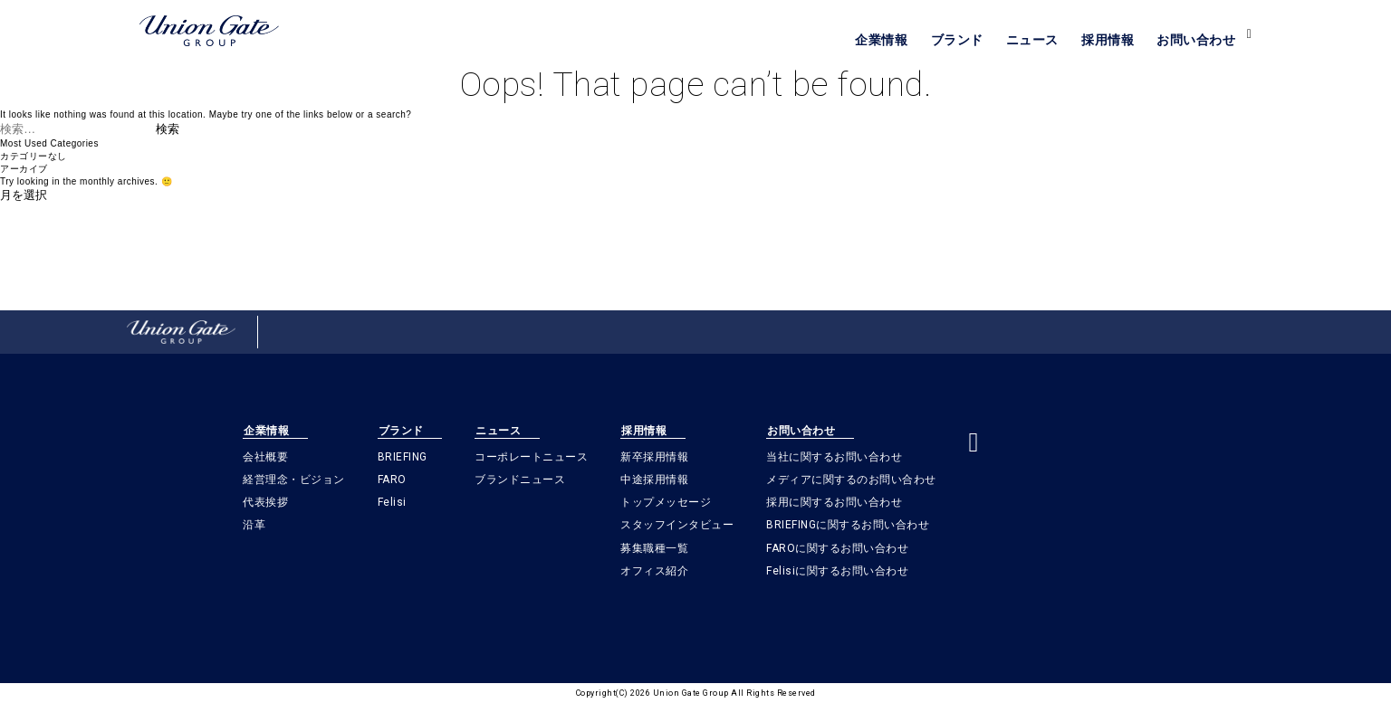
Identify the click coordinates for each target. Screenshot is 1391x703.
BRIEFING (402, 457)
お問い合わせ (1195, 40)
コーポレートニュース (531, 457)
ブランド (957, 40)
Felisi (392, 502)
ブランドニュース (520, 479)
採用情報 (1107, 40)
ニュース (1032, 40)
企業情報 (881, 40)
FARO (392, 479)
